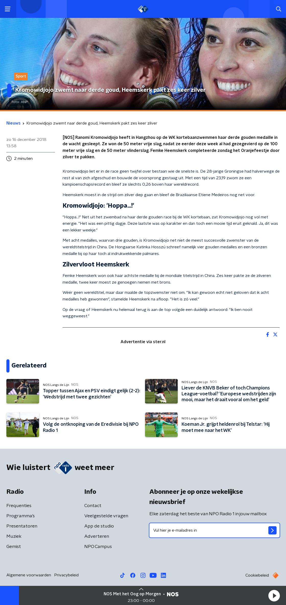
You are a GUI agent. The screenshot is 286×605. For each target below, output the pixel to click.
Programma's (20, 516)
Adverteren (96, 536)
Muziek (13, 536)
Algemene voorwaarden (28, 575)
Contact (92, 505)
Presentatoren (21, 526)
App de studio (99, 526)
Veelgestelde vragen (106, 516)
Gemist (13, 546)
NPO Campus (98, 546)
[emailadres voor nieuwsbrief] (214, 530)
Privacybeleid (66, 575)
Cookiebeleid (257, 575)
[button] (274, 595)
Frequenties (18, 505)
